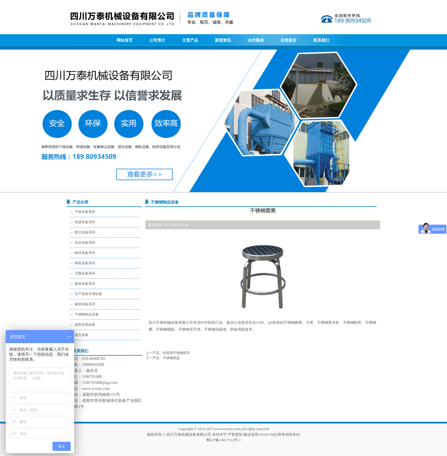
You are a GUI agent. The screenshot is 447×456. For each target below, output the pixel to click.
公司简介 (157, 40)
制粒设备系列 (85, 263)
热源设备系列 (85, 222)
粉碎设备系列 (85, 253)
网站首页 (125, 40)
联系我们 (321, 40)
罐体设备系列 (85, 304)
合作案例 (256, 40)
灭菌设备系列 (85, 273)
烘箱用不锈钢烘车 (176, 353)
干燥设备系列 (85, 212)
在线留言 (288, 40)
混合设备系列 (85, 243)
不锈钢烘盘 (171, 358)
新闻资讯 (223, 40)
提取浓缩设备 (85, 325)
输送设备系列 (85, 284)
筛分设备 (81, 335)
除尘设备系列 (85, 232)
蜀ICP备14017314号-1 (223, 440)
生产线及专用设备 (88, 294)
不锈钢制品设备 (87, 314)
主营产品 (190, 40)
